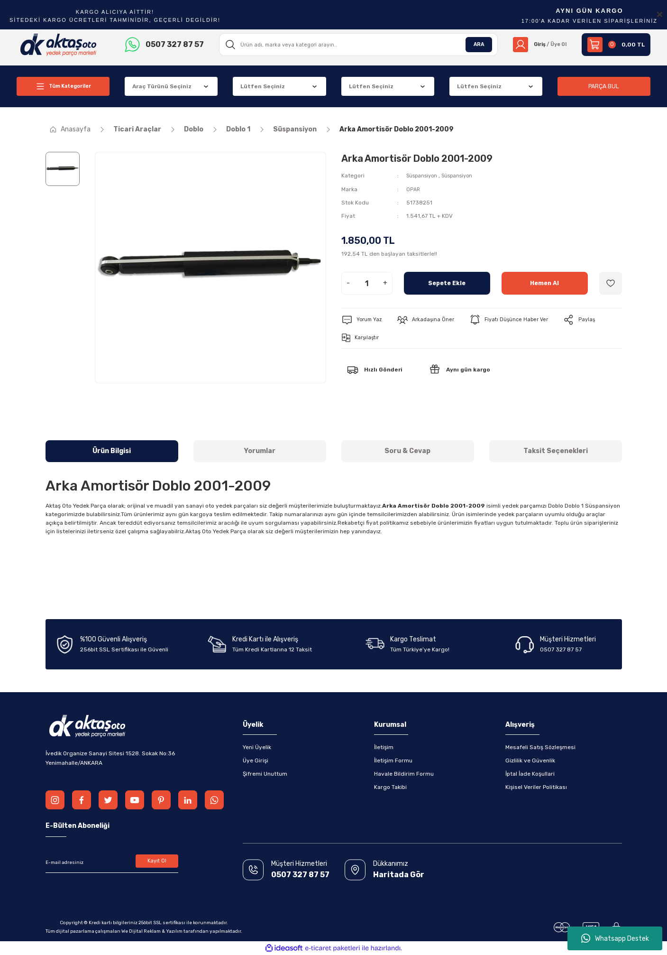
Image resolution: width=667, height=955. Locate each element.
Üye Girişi (255, 760)
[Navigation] (63, 86)
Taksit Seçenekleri (555, 451)
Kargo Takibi (390, 787)
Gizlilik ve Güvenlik (530, 760)
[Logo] (59, 44)
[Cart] (616, 44)
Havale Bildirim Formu (404, 773)
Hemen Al (544, 282)
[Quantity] (367, 283)
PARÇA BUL (604, 86)
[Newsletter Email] (112, 862)
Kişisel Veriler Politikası (536, 787)
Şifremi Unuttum (265, 773)
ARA (473, 44)
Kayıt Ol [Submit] (156, 862)
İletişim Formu (393, 760)
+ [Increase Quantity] (385, 282)
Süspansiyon (423, 175)
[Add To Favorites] (610, 282)
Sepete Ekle (446, 282)
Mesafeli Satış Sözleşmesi (540, 747)
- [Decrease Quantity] (348, 282)
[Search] (355, 44)
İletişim (383, 747)
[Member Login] (536, 44)
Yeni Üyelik (257, 747)
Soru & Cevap (407, 451)
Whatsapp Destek (615, 938)
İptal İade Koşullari (530, 773)
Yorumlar (259, 451)
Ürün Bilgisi (111, 451)
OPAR (413, 188)
